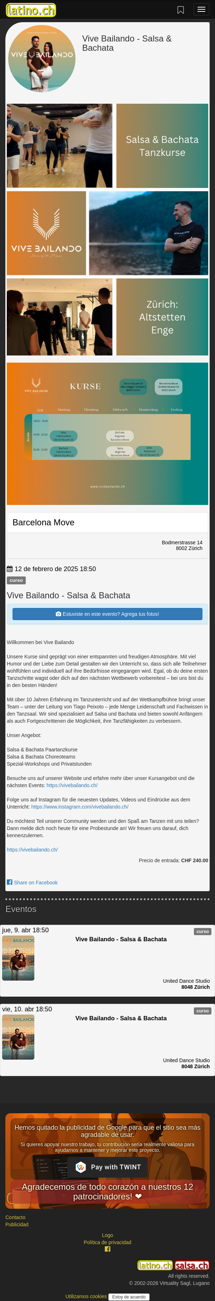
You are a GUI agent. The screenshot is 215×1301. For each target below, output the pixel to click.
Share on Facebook (32, 882)
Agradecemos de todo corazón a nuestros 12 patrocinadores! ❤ (107, 1191)
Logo (107, 1235)
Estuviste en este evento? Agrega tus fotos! (107, 614)
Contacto (15, 1217)
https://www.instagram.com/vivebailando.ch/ (79, 807)
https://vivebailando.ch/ (72, 785)
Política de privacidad (107, 1242)
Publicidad (17, 1224)
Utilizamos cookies (86, 1296)
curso (16, 580)
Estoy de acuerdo (129, 1297)
